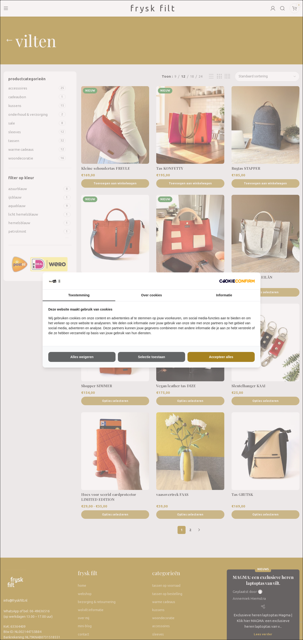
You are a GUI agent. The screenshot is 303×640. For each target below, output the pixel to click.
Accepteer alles (221, 357)
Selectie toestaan (151, 357)
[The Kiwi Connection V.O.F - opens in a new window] (237, 281)
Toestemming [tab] (78, 295)
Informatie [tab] (224, 295)
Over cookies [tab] (151, 295)
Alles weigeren (82, 357)
